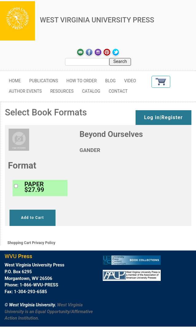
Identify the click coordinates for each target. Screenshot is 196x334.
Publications (43, 80)
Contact (118, 91)
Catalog (91, 91)
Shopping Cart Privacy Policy (31, 243)
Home (15, 80)
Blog (110, 80)
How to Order (82, 80)
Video (130, 80)
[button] (161, 82)
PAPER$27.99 (34, 186)
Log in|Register (163, 117)
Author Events (25, 91)
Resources (62, 91)
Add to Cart (32, 218)
